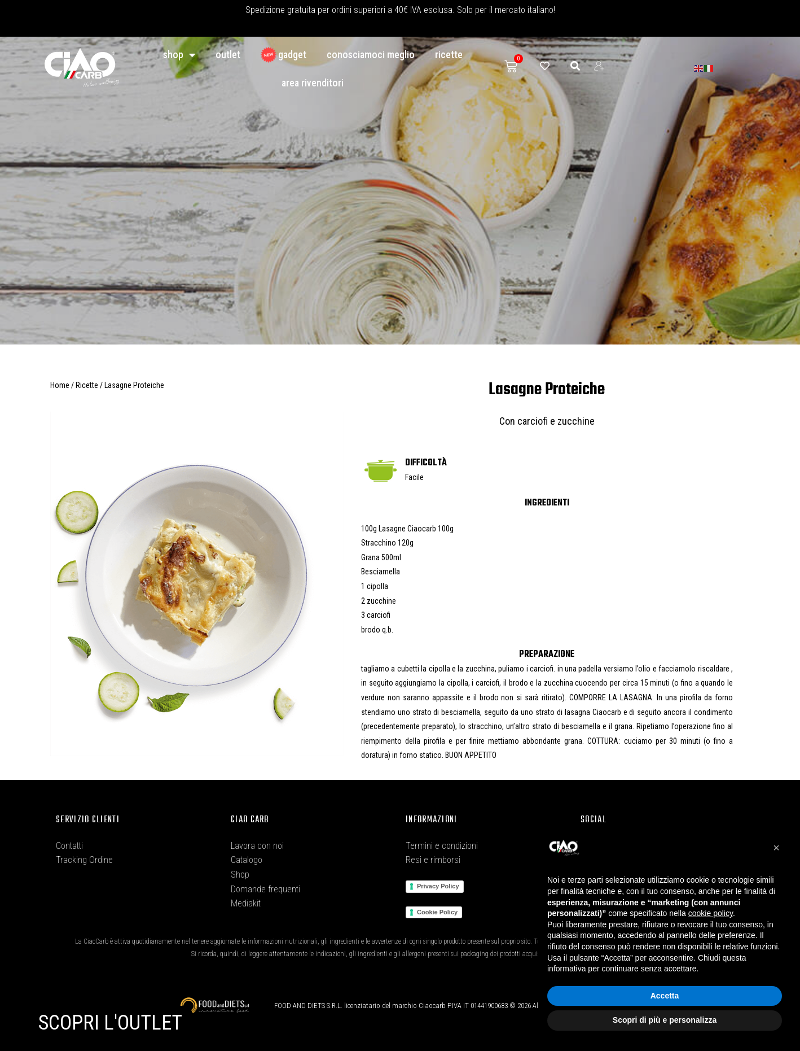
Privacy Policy (438, 886)
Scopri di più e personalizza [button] (665, 1019)
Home (59, 385)
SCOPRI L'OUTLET (110, 1023)
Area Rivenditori (313, 83)
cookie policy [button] (710, 913)
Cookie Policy (437, 912)
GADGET (283, 55)
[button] (776, 848)
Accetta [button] (664, 995)
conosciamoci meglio (371, 54)
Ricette (449, 54)
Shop (179, 55)
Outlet (228, 54)
